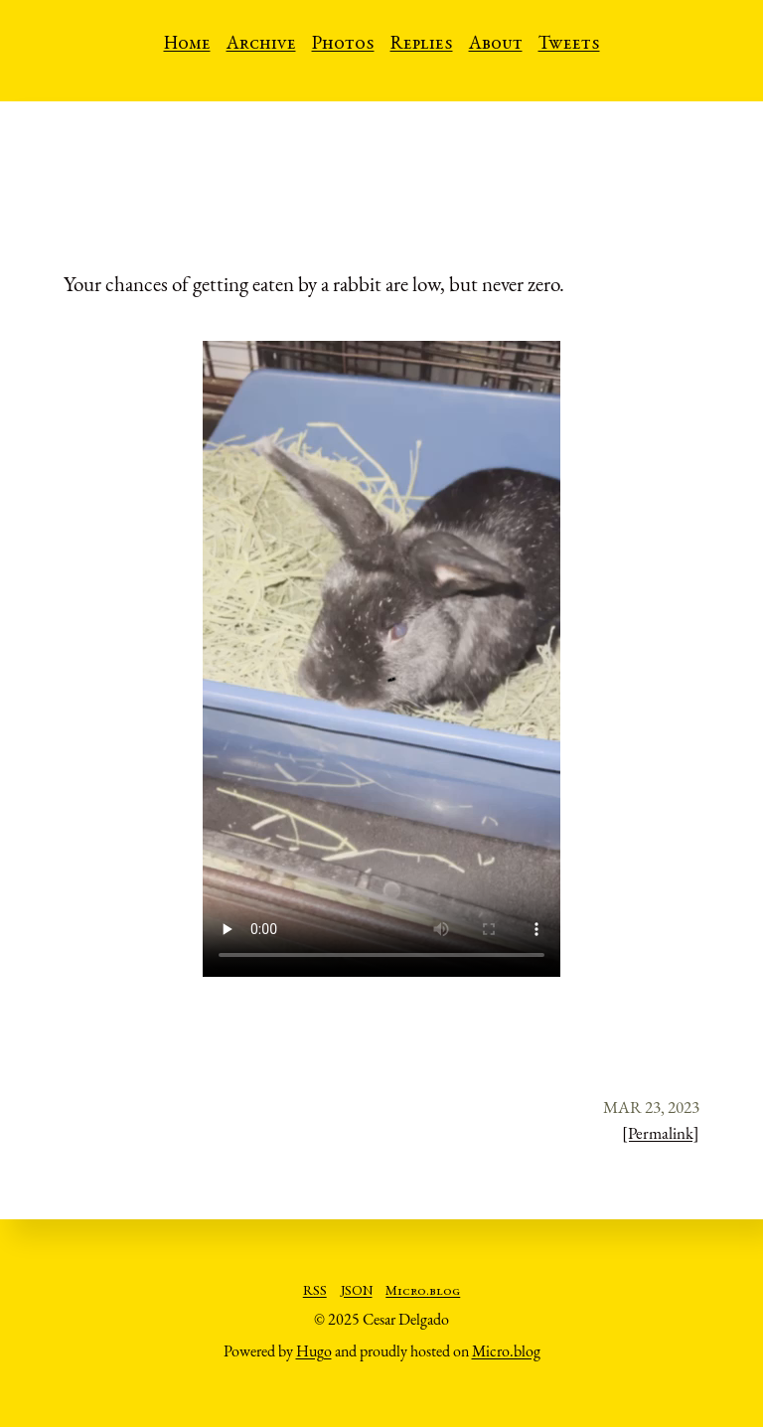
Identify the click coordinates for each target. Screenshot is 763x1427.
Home (187, 45)
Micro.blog (422, 1292)
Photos (343, 45)
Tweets (569, 45)
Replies (421, 45)
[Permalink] (660, 1133)
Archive (261, 45)
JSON (357, 1292)
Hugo (314, 1351)
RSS (315, 1292)
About (496, 45)
